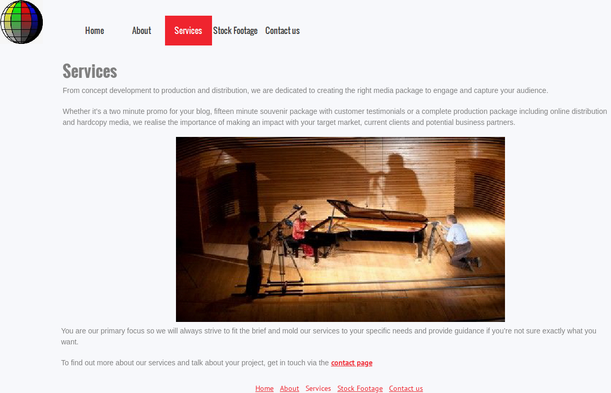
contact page (351, 362)
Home (264, 388)
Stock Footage (360, 388)
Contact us (406, 388)
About (289, 388)
